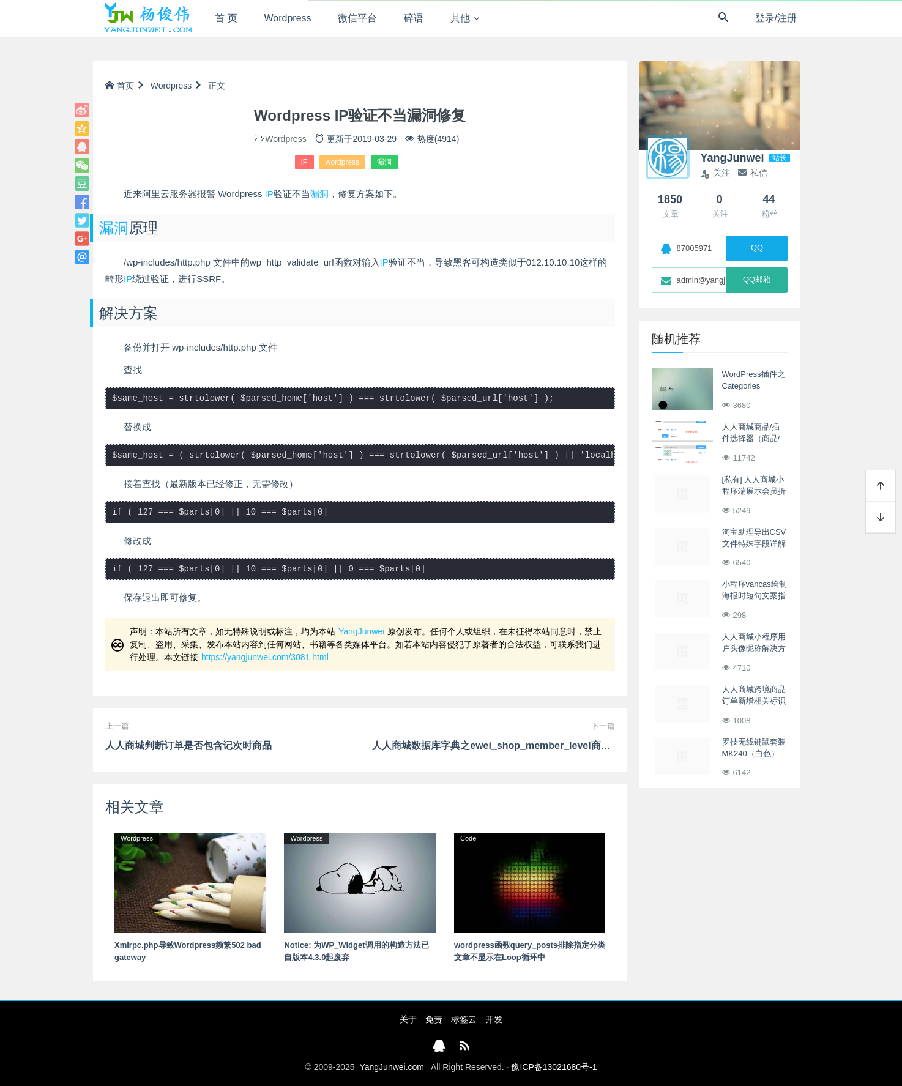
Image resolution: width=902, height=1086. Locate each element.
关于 (408, 1019)
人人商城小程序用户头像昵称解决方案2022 (754, 648)
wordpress (342, 162)
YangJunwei (361, 631)
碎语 (413, 18)
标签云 (464, 1019)
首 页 (226, 18)
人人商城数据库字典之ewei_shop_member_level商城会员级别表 (515, 745)
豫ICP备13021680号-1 (554, 1067)
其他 (460, 18)
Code (468, 838)
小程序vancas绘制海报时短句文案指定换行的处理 (754, 595)
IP (304, 162)
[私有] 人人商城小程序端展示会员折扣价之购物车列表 (754, 491)
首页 (119, 86)
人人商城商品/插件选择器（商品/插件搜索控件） (751, 438)
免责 (433, 1019)
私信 (752, 172)
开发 (493, 1019)
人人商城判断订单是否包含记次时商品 (188, 745)
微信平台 (357, 18)
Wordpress (287, 18)
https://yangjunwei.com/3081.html (265, 657)
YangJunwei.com (391, 1067)
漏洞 (384, 162)
